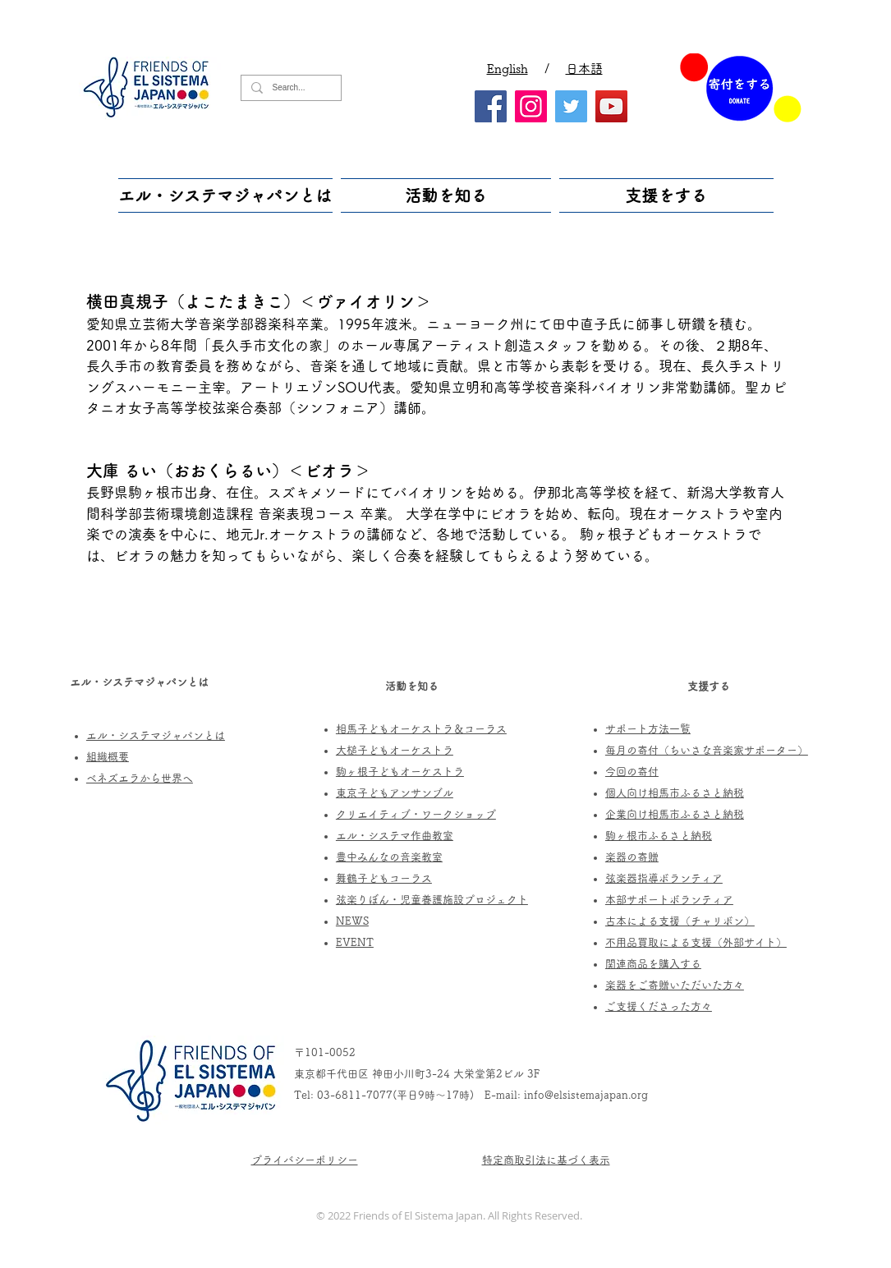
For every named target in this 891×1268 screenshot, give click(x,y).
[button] (227, 195)
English (507, 68)
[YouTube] (611, 106)
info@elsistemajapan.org (586, 1095)
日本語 (584, 68)
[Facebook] (491, 106)
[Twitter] (571, 106)
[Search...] (289, 88)
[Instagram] (531, 106)
